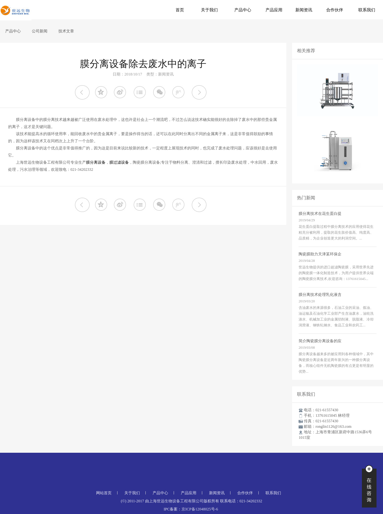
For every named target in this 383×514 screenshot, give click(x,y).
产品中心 (242, 9)
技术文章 (66, 31)
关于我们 (209, 9)
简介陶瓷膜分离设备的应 (320, 341)
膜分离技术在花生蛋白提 (320, 213)
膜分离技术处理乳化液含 (320, 294)
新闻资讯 (303, 9)
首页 (180, 9)
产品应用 (274, 9)
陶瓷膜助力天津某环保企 (320, 254)
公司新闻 (39, 31)
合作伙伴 (334, 9)
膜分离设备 (95, 162)
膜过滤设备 (119, 162)
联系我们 (366, 9)
